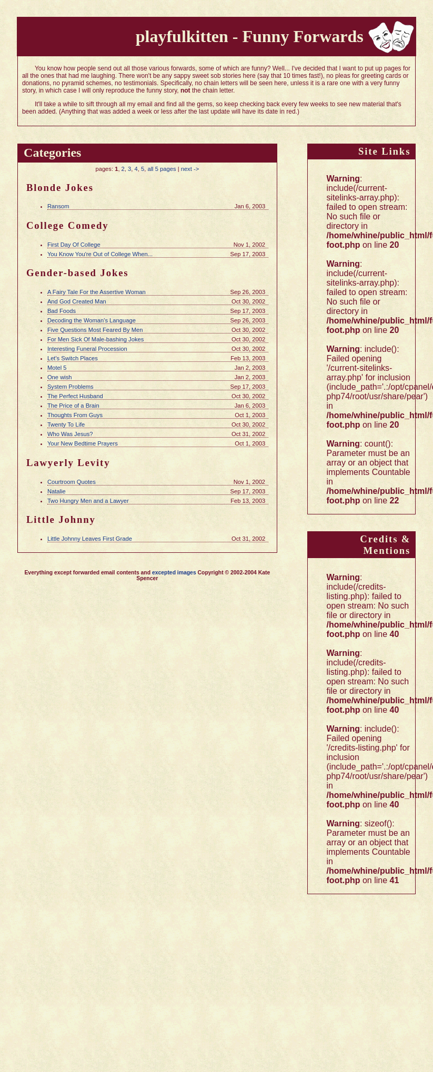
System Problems (70, 386)
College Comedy (67, 225)
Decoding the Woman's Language (91, 320)
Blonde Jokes (60, 187)
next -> (190, 169)
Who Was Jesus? (70, 434)
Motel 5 (57, 368)
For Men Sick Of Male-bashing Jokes (95, 339)
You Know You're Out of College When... (100, 254)
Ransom (58, 206)
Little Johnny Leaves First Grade (89, 538)
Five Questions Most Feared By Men (95, 330)
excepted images (174, 572)
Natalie (56, 491)
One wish (59, 377)
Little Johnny (61, 519)
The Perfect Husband (75, 396)
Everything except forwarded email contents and (88, 572)
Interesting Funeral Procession (87, 349)
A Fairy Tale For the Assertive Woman (96, 292)
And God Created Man (76, 301)
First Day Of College (73, 244)
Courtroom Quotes (71, 482)
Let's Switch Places (72, 358)
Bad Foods (61, 311)
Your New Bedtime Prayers (82, 443)
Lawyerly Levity (68, 462)
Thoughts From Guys (75, 415)
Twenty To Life (66, 424)
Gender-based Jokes (77, 272)
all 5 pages (161, 169)
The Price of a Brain (73, 405)
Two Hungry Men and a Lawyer (88, 501)
